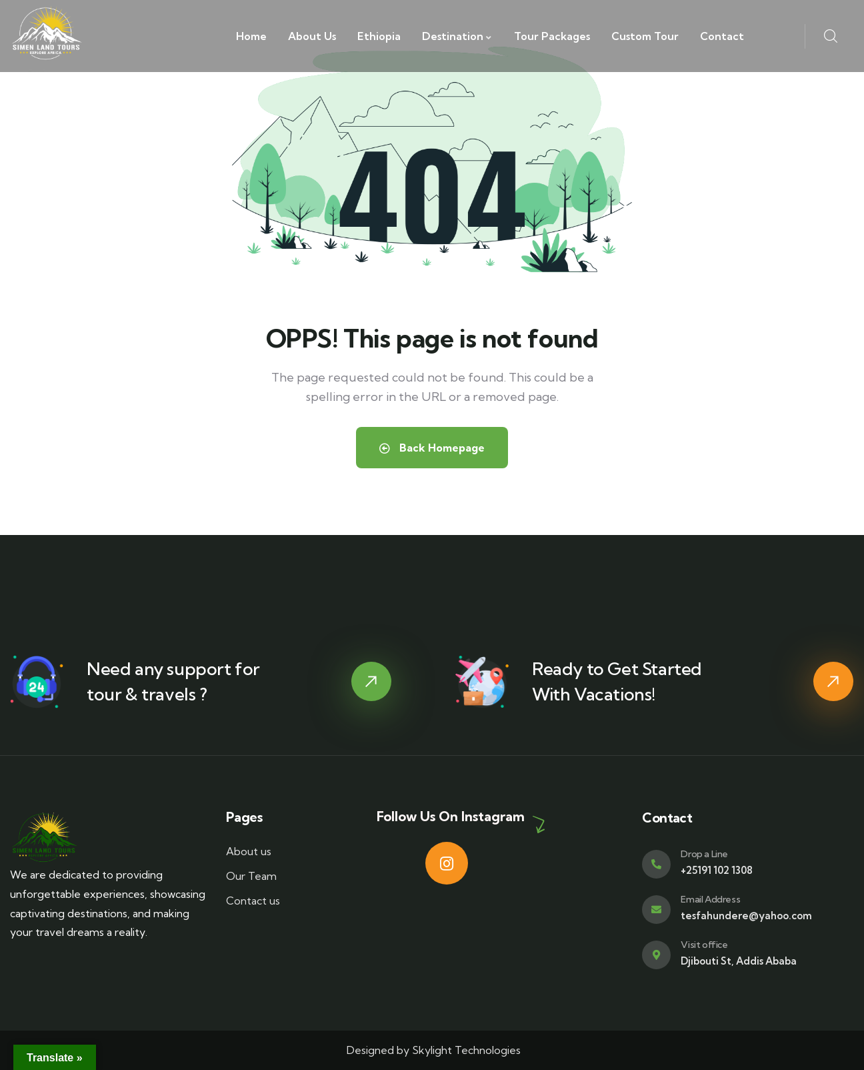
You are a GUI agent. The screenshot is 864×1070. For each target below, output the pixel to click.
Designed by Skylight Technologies (432, 1050)
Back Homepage (432, 447)
